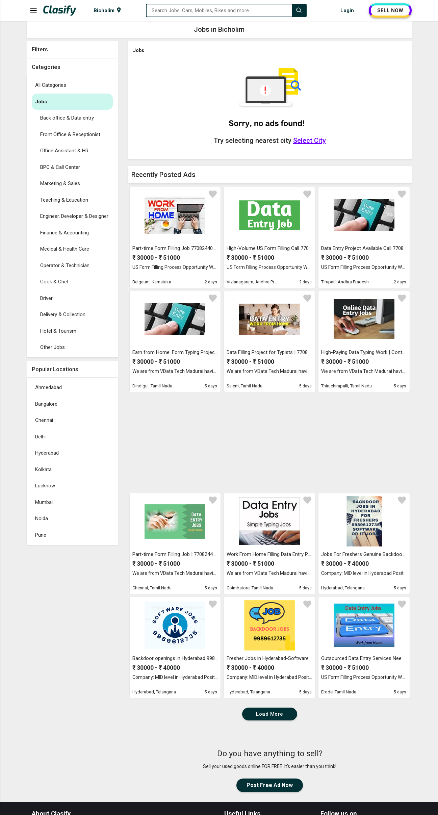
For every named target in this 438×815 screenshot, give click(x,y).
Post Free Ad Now (270, 785)
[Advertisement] (72, 649)
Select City (309, 140)
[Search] (299, 10)
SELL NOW (390, 10)
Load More (269, 714)
